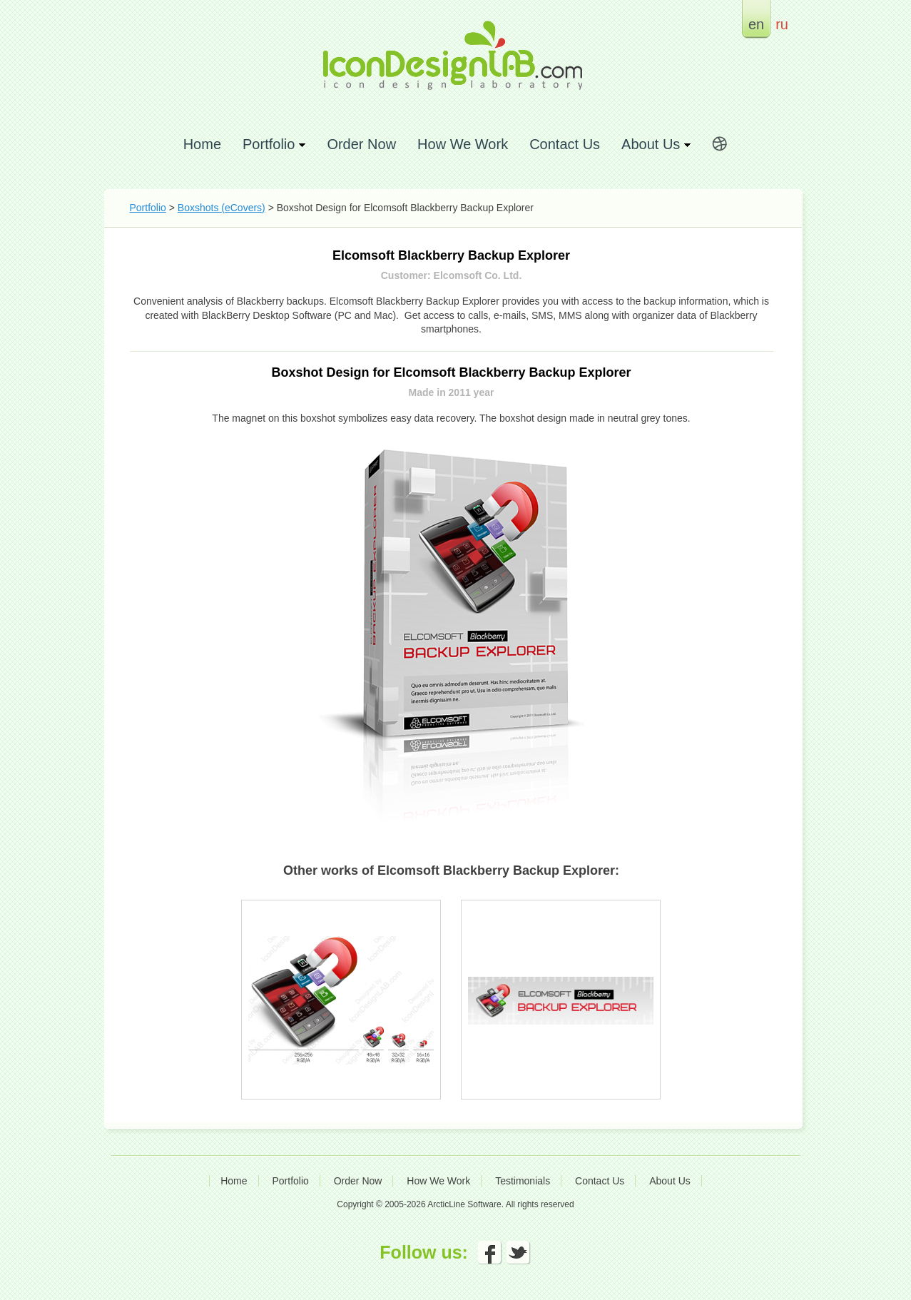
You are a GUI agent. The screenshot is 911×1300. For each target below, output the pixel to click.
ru (781, 23)
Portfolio (148, 207)
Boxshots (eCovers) (221, 207)
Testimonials (522, 1181)
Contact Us (564, 143)
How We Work (462, 143)
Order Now (361, 143)
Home (202, 143)
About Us (670, 1181)
